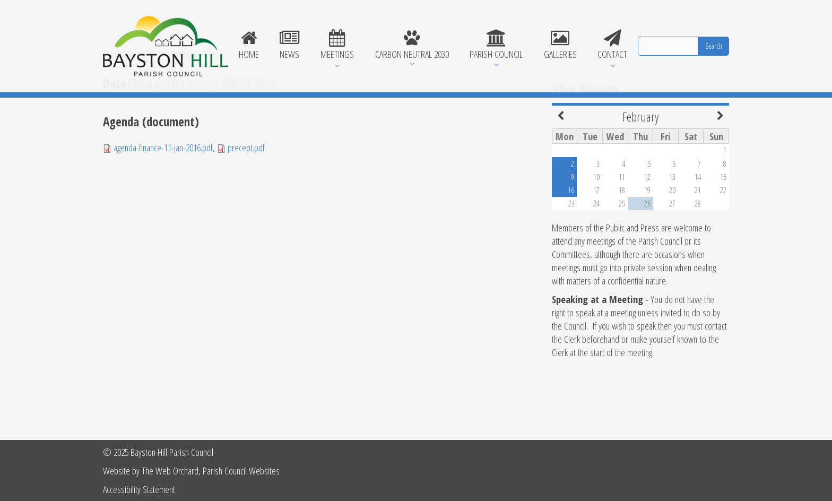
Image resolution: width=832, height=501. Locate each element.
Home (248, 45)
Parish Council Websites (241, 470)
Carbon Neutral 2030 (412, 45)
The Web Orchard (170, 470)
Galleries (560, 45)
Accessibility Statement (139, 489)
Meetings (337, 45)
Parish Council (496, 45)
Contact (612, 45)
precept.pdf (246, 204)
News (290, 45)
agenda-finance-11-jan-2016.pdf (163, 204)
